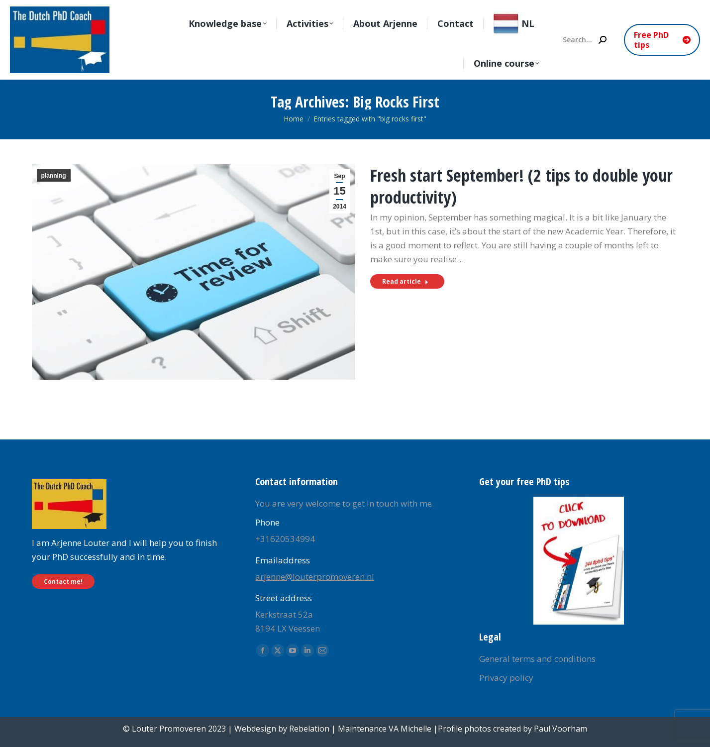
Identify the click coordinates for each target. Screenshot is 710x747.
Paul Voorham (560, 728)
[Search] (584, 40)
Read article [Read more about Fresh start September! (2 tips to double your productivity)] (405, 281)
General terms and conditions (537, 658)
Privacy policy (506, 677)
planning (53, 175)
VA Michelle (410, 728)
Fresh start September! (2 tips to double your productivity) (521, 186)
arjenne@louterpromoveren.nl (314, 576)
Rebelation (309, 728)
